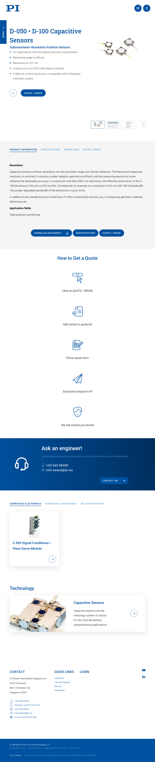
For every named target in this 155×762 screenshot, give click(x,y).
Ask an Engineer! (62, 682)
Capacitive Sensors (32, 755)
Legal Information (34, 748)
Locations (59, 678)
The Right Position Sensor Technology (82, 755)
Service (57, 686)
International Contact (18, 748)
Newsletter (59, 690)
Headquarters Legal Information (56, 748)
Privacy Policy (75, 748)
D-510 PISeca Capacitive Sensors (53, 755)
